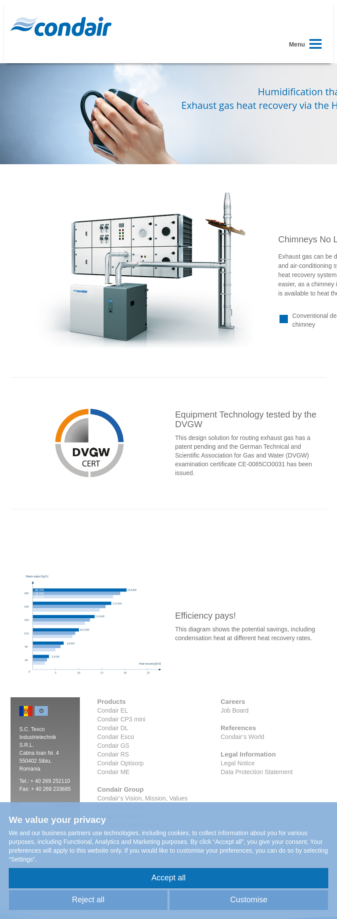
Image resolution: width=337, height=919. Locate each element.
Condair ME (113, 771)
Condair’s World (243, 736)
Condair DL (113, 728)
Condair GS (113, 745)
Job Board (235, 710)
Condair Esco (115, 736)
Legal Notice (238, 763)
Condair (61, 26)
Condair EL (112, 710)
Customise (248, 899)
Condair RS (113, 754)
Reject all (88, 899)
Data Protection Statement (257, 771)
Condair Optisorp (120, 763)
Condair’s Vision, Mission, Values (142, 798)
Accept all (168, 877)
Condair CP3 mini (121, 719)
